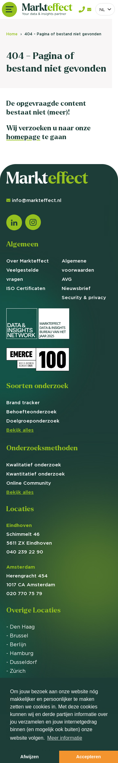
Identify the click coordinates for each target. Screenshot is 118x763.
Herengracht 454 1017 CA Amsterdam (30, 576)
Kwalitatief (33, 465)
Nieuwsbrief (76, 288)
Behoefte (31, 412)
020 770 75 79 (24, 593)
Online (28, 483)
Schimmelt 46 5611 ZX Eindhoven (29, 534)
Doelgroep (32, 421)
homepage (23, 136)
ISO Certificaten (25, 288)
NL (102, 9)
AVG (67, 279)
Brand (23, 402)
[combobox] (105, 9)
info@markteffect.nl (33, 200)
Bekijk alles (20, 430)
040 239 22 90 (24, 552)
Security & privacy (84, 297)
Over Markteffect (27, 261)
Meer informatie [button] (64, 738)
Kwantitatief (35, 474)
